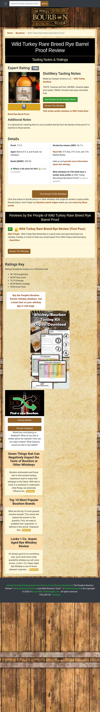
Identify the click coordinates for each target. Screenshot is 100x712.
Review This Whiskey (54, 142)
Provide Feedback (24, 538)
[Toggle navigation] (5, 3)
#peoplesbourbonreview (25, 698)
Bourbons (20, 69)
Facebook (56, 704)
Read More (15, 313)
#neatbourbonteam (72, 698)
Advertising (23, 695)
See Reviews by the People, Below (60, 136)
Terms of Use (47, 695)
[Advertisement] (50, 45)
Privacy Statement (63, 695)
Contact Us (12, 695)
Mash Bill (57, 188)
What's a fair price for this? (26, 205)
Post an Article (24, 529)
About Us (35, 695)
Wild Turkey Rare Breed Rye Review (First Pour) (52, 302)
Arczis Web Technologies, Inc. (46, 701)
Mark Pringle (14, 307)
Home (10, 69)
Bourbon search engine (47, 275)
